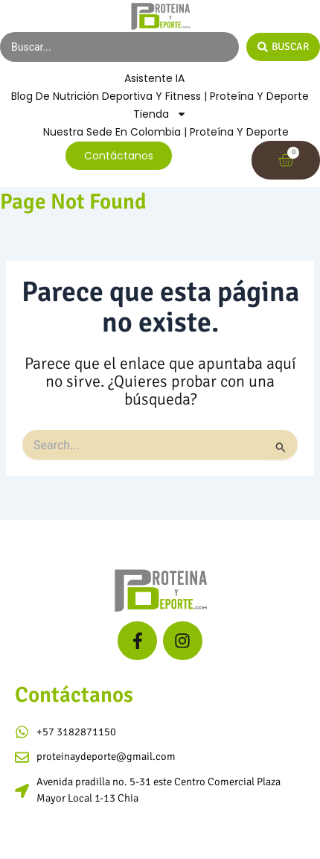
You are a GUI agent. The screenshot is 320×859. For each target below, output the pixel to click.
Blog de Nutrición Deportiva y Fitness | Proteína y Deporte (160, 96)
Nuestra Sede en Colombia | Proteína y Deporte (166, 131)
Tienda (160, 114)
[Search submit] (283, 47)
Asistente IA (154, 78)
